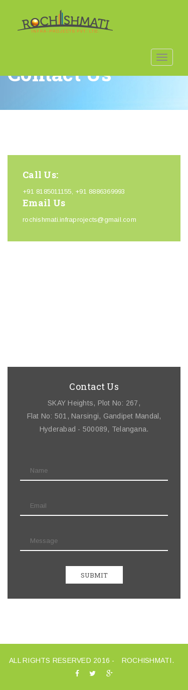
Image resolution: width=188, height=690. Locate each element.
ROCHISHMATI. (148, 660)
